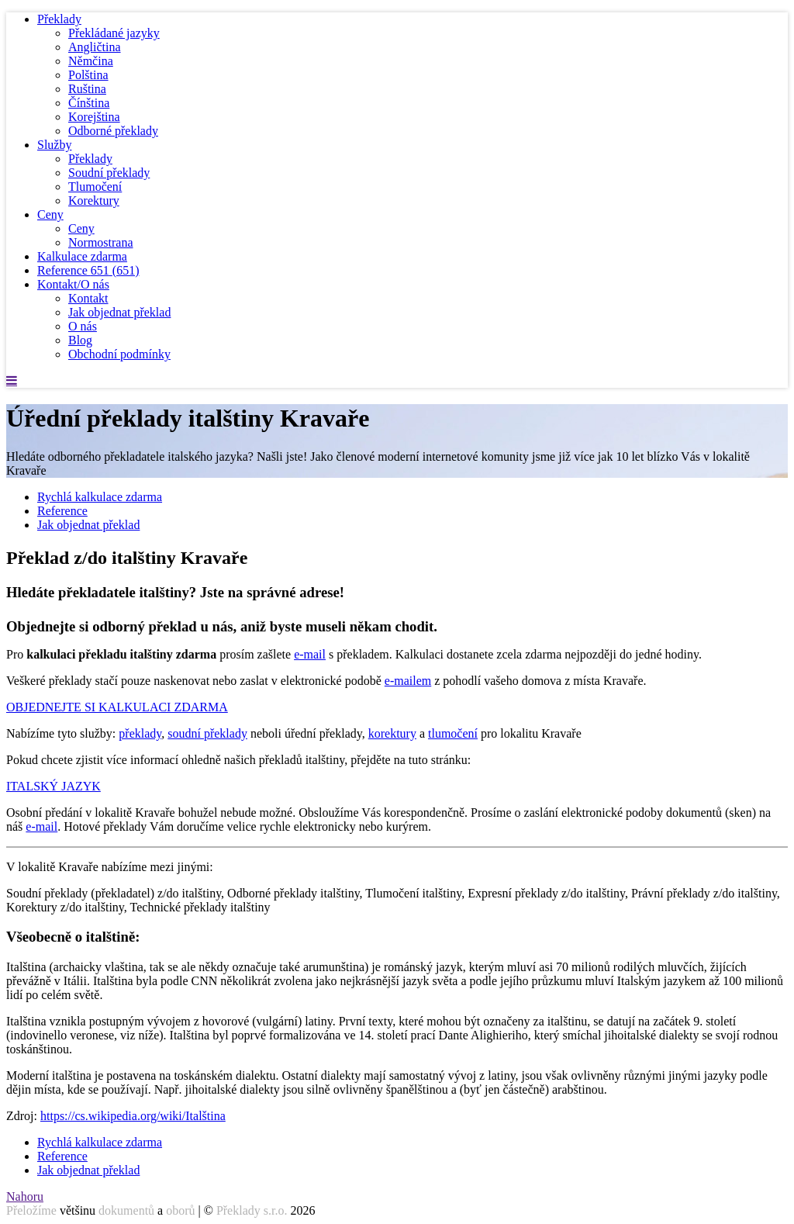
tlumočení (453, 733)
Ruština (87, 88)
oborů (180, 1210)
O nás (82, 326)
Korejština (94, 116)
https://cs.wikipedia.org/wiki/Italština (133, 1115)
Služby (54, 144)
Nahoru (24, 1196)
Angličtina (94, 47)
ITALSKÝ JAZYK (53, 786)
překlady (140, 733)
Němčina (90, 60)
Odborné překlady (113, 130)
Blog (80, 340)
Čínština (88, 102)
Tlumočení (95, 186)
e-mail (310, 654)
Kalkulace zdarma (82, 256)
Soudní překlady (109, 172)
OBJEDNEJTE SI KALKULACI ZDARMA (117, 707)
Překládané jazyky (114, 33)
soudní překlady (207, 733)
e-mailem (408, 680)
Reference (88, 270)
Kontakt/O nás (73, 284)
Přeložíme (31, 1210)
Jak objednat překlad (119, 312)
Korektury (93, 200)
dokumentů (126, 1210)
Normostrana (100, 242)
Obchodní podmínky (119, 354)
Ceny (50, 214)
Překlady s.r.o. (252, 1210)
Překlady (59, 19)
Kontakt (88, 298)
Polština (88, 74)
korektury (392, 733)
